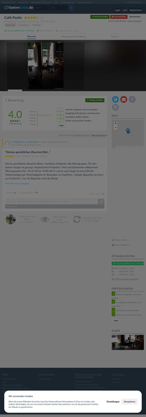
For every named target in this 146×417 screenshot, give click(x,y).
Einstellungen (113, 401)
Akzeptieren (129, 401)
